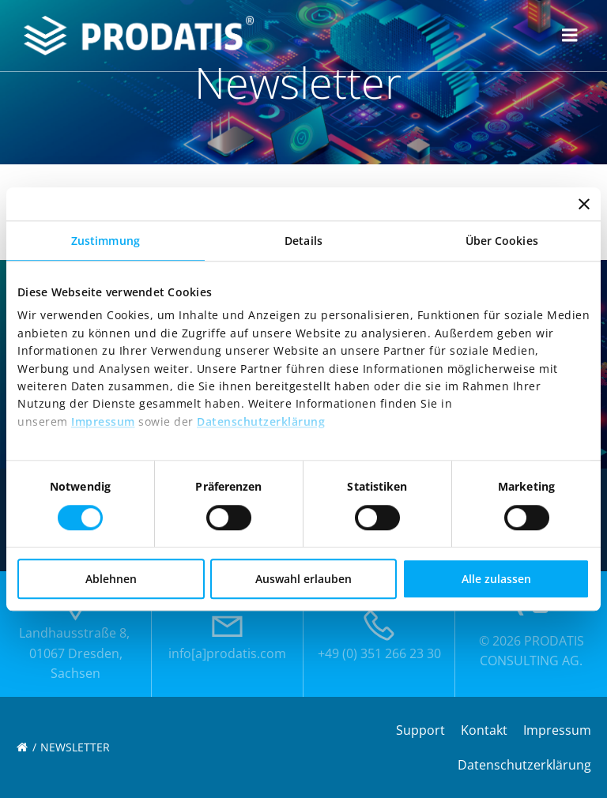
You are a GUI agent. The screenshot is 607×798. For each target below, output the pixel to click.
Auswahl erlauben (303, 578)
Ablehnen (111, 578)
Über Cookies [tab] (502, 240)
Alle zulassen (496, 578)
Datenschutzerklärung (261, 421)
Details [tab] (303, 240)
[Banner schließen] (584, 203)
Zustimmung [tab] (105, 240)
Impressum (103, 421)
